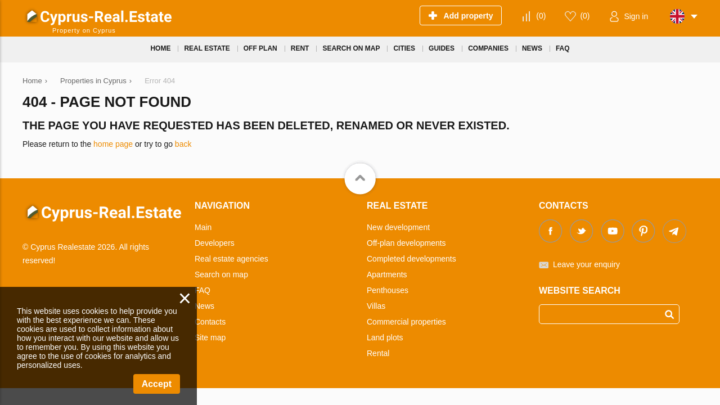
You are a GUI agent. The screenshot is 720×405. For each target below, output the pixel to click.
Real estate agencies (231, 258)
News (204, 306)
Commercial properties (406, 321)
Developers (215, 243)
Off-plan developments (406, 243)
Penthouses (387, 290)
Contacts (210, 321)
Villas (376, 306)
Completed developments (411, 258)
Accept (157, 384)
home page (113, 144)
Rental (378, 353)
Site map (210, 337)
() (541, 15)
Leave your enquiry (586, 264)
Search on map (221, 274)
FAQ (202, 290)
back (183, 144)
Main (203, 227)
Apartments (387, 274)
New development (398, 227)
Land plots (385, 337)
